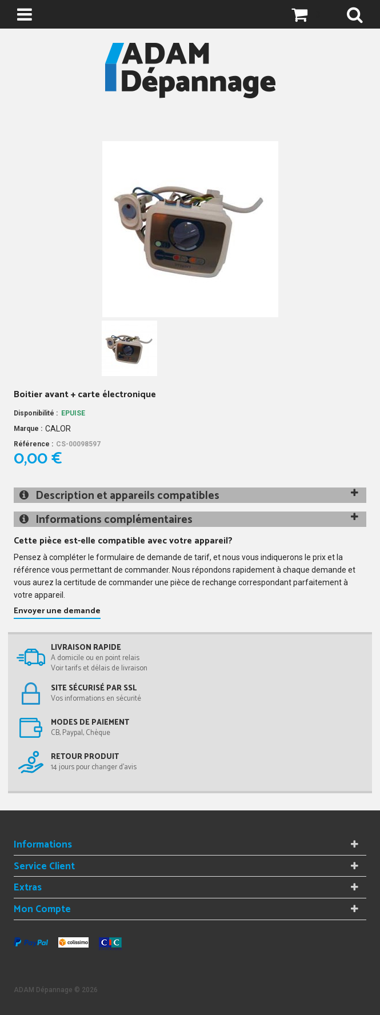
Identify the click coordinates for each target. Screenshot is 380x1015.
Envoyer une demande (57, 611)
